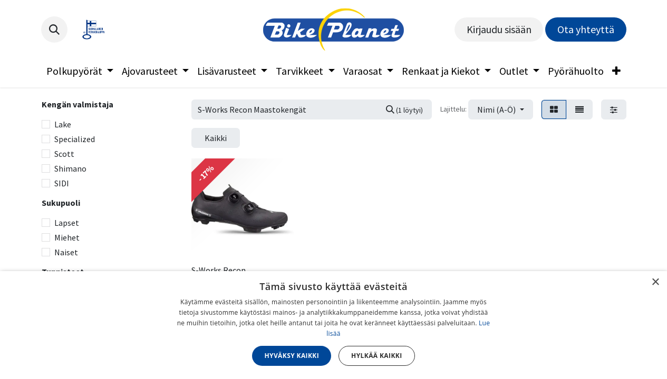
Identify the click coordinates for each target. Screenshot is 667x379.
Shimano (70, 168)
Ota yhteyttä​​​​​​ (585, 29)
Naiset (66, 252)
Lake (62, 124)
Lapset (66, 222)
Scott (64, 153)
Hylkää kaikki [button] (376, 355)
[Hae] (404, 109)
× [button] (655, 282)
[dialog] (333, 325)
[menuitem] (80, 71)
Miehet (67, 237)
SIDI (61, 183)
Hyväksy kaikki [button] (291, 355)
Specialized (74, 139)
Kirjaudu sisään (499, 29)
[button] (54, 29)
